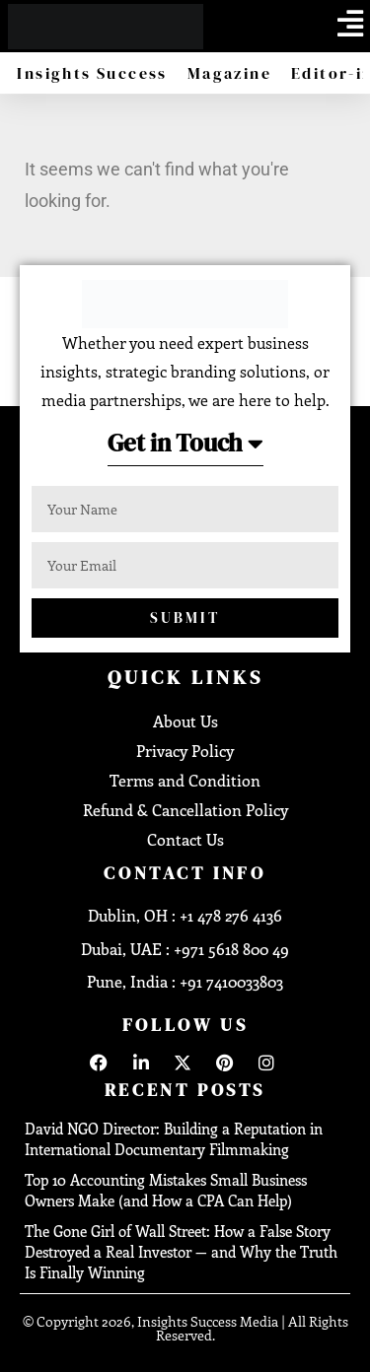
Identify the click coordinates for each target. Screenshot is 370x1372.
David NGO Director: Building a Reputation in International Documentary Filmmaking (174, 1139)
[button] (185, 448)
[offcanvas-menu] (350, 23)
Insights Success (92, 73)
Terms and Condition (185, 780)
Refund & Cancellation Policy (185, 809)
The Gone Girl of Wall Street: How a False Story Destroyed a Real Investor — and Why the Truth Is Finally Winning (181, 1251)
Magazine (229, 73)
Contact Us (185, 839)
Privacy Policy (185, 750)
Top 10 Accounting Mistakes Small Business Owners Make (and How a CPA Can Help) (166, 1190)
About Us (185, 721)
